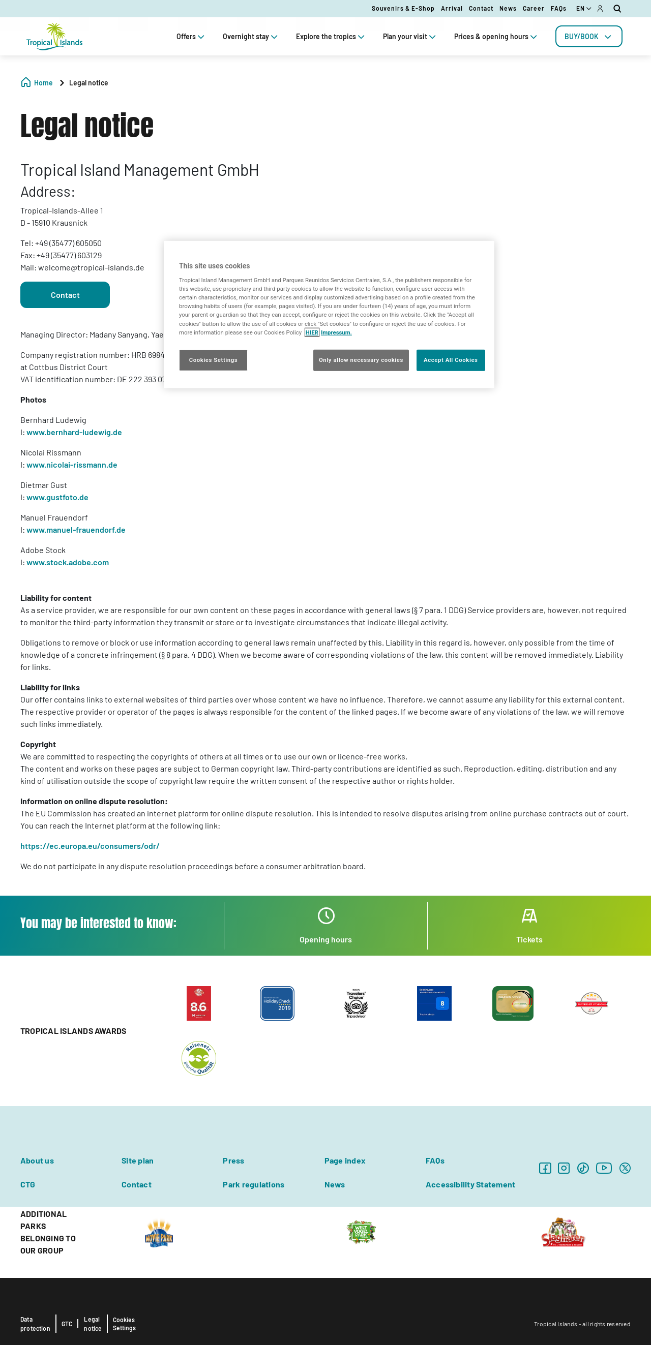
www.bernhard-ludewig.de (74, 432)
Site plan (138, 1160)
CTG (28, 1184)
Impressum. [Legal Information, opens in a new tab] (336, 331)
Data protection (35, 1324)
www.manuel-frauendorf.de (76, 529)
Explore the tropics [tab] (331, 36)
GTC (67, 1323)
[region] (329, 314)
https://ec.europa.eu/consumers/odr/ (90, 845)
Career (534, 8)
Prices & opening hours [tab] (496, 36)
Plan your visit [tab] (410, 36)
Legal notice (93, 1324)
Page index (345, 1160)
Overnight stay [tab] (251, 36)
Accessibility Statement (471, 1184)
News (508, 8)
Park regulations (253, 1184)
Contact (481, 8)
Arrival (452, 8)
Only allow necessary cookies (361, 359)
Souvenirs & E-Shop (403, 8)
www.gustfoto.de (57, 497)
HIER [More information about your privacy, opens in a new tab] (312, 331)
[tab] (589, 36)
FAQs (559, 8)
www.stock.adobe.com (67, 562)
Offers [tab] (191, 36)
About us (37, 1160)
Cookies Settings (124, 1323)
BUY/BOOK (589, 36)
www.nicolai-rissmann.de (71, 464)
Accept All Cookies (451, 359)
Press (233, 1160)
